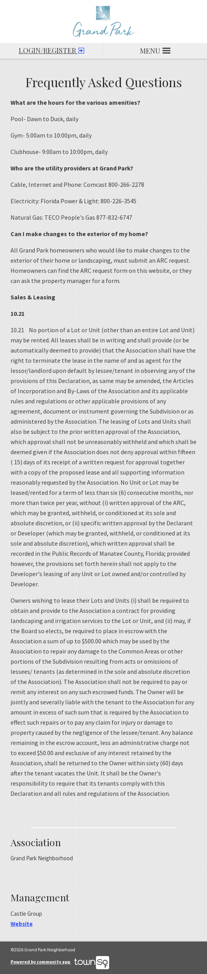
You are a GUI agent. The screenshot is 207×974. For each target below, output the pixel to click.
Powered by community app (60, 962)
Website (22, 923)
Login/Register (51, 49)
